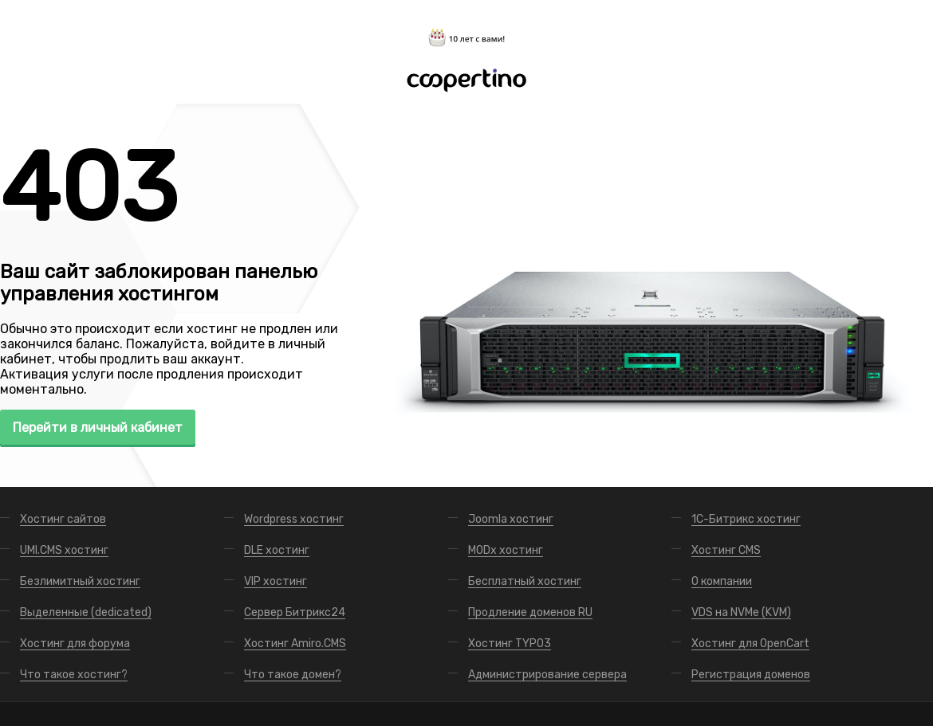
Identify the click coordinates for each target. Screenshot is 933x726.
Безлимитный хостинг (80, 581)
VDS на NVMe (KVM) (741, 612)
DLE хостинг (276, 550)
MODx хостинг (505, 550)
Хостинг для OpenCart (750, 643)
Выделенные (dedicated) (86, 612)
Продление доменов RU (530, 612)
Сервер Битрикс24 (294, 612)
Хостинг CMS (726, 550)
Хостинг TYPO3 (509, 643)
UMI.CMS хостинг (64, 550)
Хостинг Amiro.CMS (295, 643)
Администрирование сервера (547, 674)
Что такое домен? (292, 674)
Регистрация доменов (750, 674)
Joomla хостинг (510, 519)
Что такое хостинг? (74, 674)
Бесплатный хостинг (524, 581)
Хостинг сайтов (63, 519)
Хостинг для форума (75, 643)
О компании (721, 581)
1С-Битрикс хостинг (746, 519)
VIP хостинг (275, 581)
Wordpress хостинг (294, 519)
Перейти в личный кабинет (98, 427)
